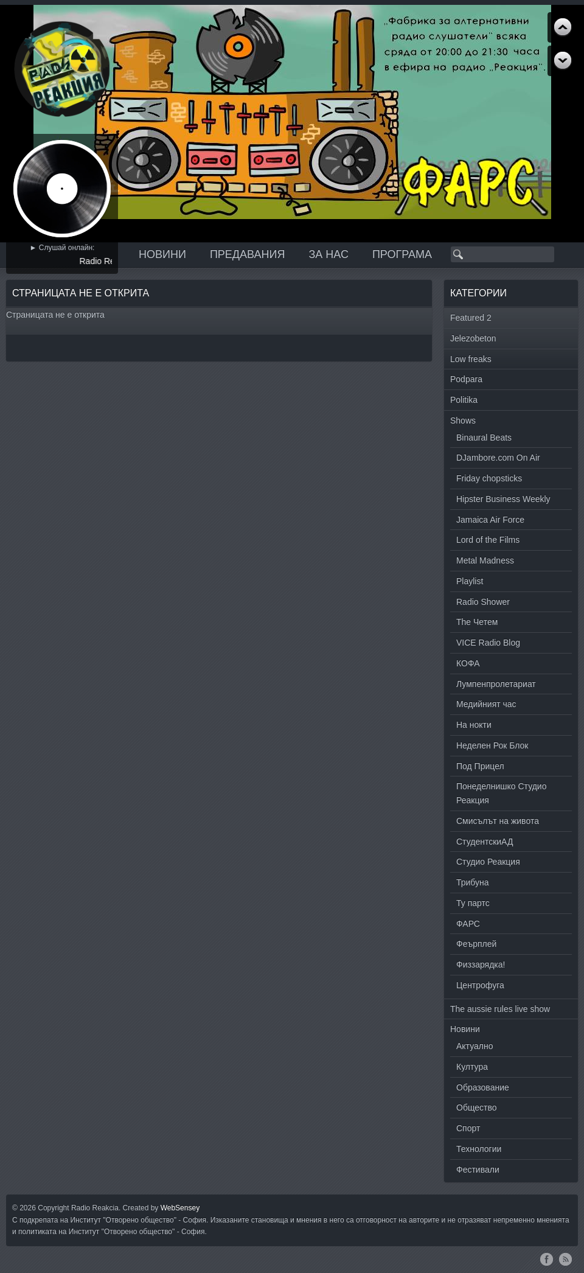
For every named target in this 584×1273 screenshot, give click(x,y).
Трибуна (472, 882)
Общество (476, 1107)
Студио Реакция (488, 862)
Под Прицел (480, 766)
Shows (463, 420)
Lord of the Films (488, 540)
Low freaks (471, 359)
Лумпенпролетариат (496, 684)
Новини (162, 254)
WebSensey (180, 1208)
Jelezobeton (473, 338)
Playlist (469, 581)
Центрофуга (480, 985)
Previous (563, 61)
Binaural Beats (484, 437)
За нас (328, 254)
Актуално (474, 1046)
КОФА (468, 663)
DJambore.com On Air (498, 457)
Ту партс (473, 903)
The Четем (477, 622)
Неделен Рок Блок (492, 745)
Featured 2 (471, 318)
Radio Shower (483, 602)
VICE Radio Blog (488, 642)
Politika (464, 400)
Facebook (546, 1259)
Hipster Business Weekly (503, 499)
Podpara (466, 379)
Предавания (247, 254)
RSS (565, 1259)
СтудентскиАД (484, 841)
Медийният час (486, 704)
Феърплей (476, 944)
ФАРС (468, 924)
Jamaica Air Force (490, 520)
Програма (402, 254)
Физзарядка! (480, 964)
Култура (472, 1067)
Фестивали (477, 1169)
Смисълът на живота (497, 821)
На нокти (474, 725)
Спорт (468, 1128)
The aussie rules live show (500, 1009)
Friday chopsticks (489, 478)
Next (563, 27)
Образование (482, 1087)
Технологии (478, 1149)
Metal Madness (485, 560)
